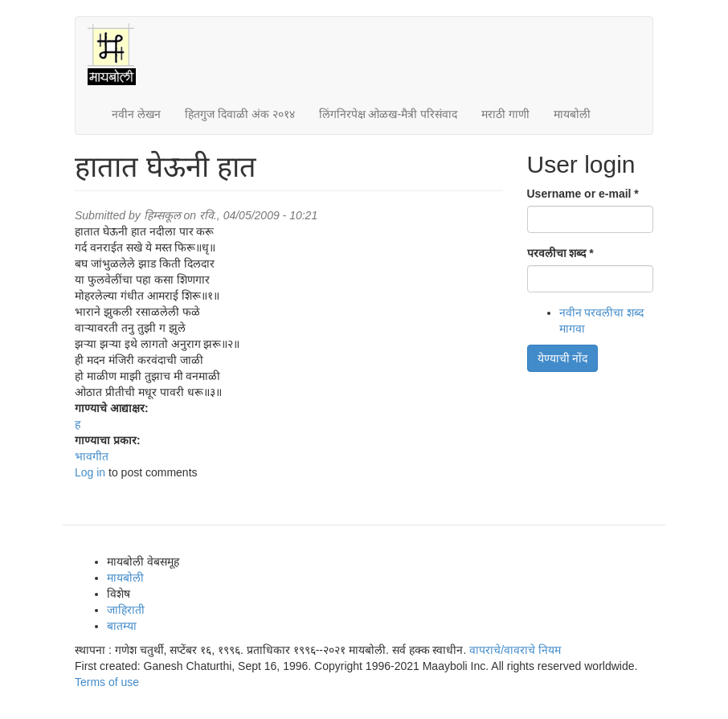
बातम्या (122, 625)
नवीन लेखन (136, 114)
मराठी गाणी (505, 114)
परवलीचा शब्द (560, 253)
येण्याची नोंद (563, 358)
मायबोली (572, 114)
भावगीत (91, 456)
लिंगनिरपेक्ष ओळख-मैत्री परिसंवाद (388, 114)
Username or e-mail (583, 193)
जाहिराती (126, 609)
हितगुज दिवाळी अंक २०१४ (240, 114)
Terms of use (107, 682)
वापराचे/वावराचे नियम (515, 649)
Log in (90, 472)
